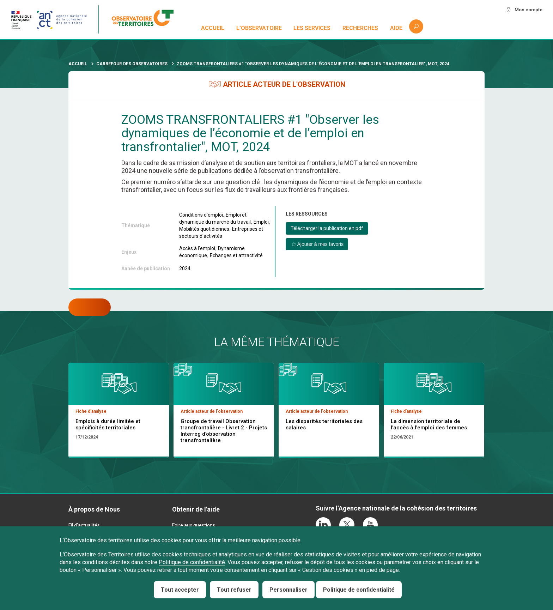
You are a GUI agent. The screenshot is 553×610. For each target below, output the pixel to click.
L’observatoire (259, 28)
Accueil (212, 28)
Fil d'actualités (84, 525)
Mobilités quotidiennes (204, 229)
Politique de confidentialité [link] (359, 589)
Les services (312, 28)
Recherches (360, 28)
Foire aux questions (193, 525)
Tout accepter (180, 589)
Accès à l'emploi (197, 248)
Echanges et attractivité (236, 255)
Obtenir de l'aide (196, 509)
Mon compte (528, 9)
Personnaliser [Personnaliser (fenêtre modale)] (288, 589)
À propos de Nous (94, 509)
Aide (396, 28)
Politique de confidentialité (192, 562)
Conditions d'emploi (201, 215)
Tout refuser (234, 589)
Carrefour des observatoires (132, 63)
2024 (184, 268)
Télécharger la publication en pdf (327, 228)
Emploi (261, 222)
